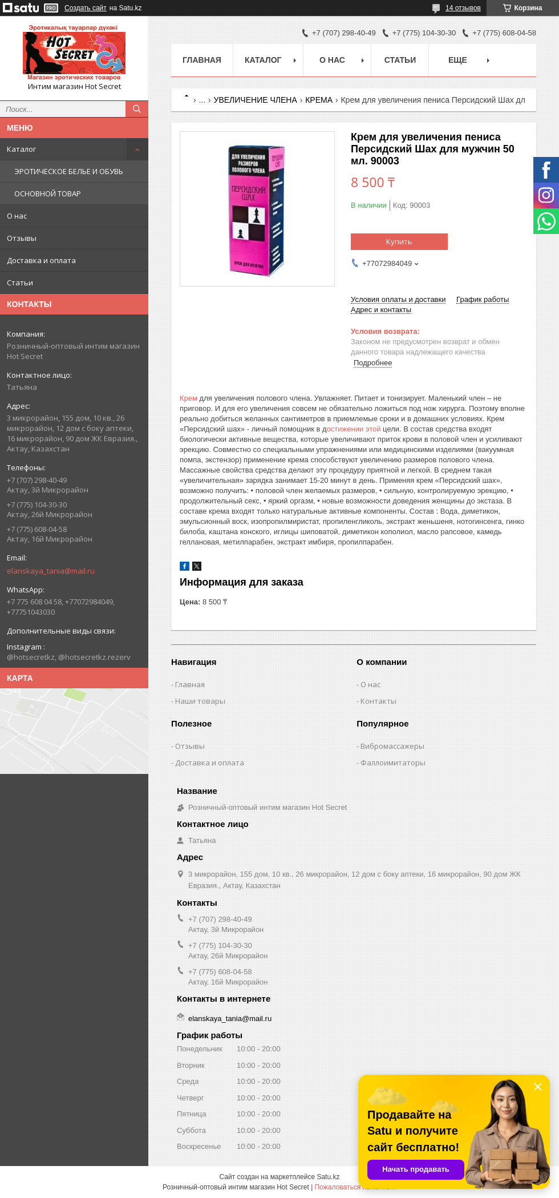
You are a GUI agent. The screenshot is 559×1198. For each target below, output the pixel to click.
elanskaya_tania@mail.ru (51, 571)
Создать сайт (85, 8)
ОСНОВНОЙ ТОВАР (47, 193)
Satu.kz (328, 1177)
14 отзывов (463, 8)
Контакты (378, 701)
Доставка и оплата (41, 260)
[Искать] (136, 109)
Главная (202, 59)
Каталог (21, 149)
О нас (17, 216)
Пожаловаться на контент (355, 1187)
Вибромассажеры (392, 746)
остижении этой (355, 429)
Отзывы (22, 238)
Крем (188, 398)
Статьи (20, 282)
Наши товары (200, 701)
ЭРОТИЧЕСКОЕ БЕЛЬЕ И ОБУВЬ (68, 171)
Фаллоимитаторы (393, 762)
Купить (399, 241)
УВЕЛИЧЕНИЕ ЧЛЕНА (255, 99)
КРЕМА (319, 99)
